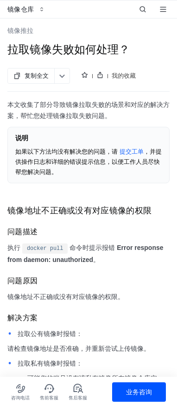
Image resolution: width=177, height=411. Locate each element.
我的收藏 (124, 75)
